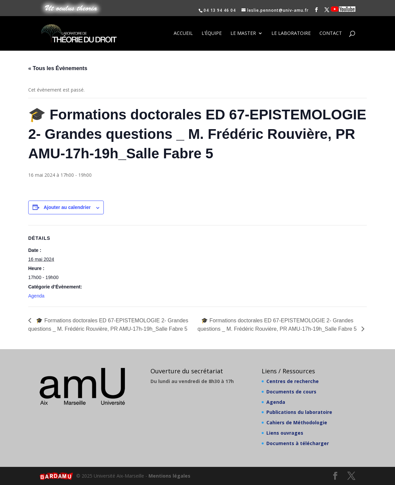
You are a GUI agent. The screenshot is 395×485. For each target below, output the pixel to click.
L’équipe (212, 34)
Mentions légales (169, 476)
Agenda (36, 296)
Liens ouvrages (284, 433)
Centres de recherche (292, 381)
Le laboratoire (291, 34)
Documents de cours (291, 391)
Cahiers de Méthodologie (296, 422)
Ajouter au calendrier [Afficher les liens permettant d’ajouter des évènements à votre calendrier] (67, 207)
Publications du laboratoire (299, 412)
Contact (330, 34)
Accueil (183, 34)
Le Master (243, 34)
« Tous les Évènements (57, 68)
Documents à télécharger (297, 443)
